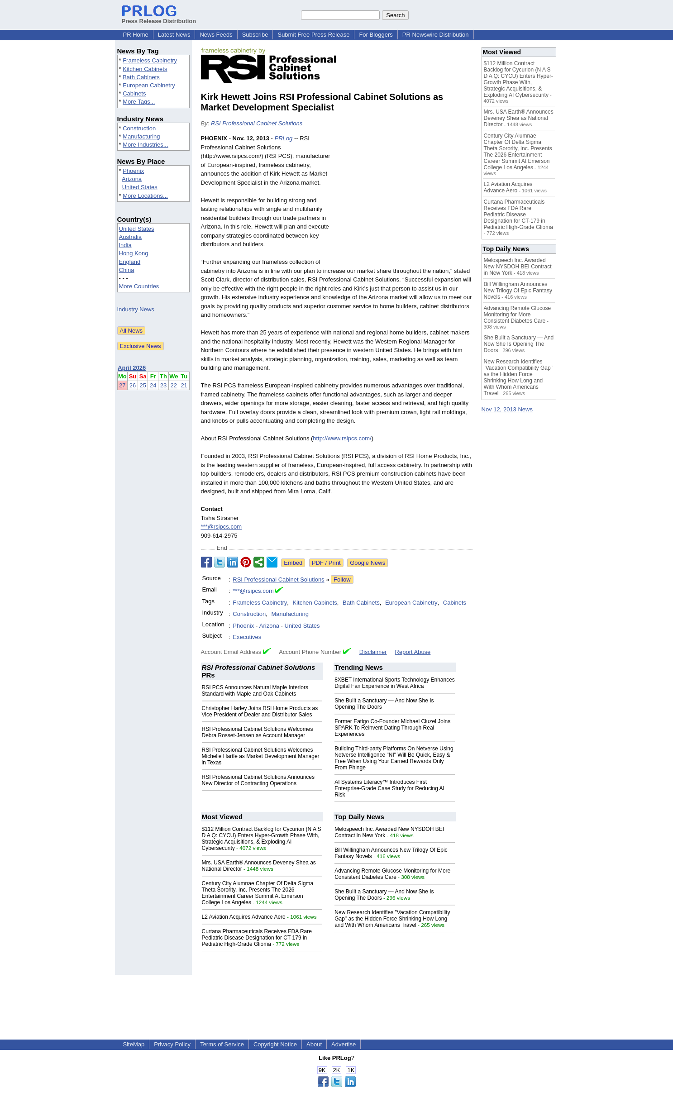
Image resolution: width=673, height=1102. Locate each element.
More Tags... (139, 101)
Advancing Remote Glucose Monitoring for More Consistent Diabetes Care (392, 874)
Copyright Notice (275, 1044)
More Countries (139, 286)
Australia (130, 237)
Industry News (135, 309)
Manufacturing (141, 136)
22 (174, 385)
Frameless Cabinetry (150, 60)
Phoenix (133, 170)
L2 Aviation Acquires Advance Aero (244, 917)
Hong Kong (133, 253)
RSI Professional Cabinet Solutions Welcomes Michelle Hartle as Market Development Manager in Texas (261, 756)
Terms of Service (222, 1044)
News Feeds (216, 34)
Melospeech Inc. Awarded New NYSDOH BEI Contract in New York (518, 266)
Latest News (174, 34)
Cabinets (134, 93)
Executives (247, 637)
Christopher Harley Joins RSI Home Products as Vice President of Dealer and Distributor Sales (260, 711)
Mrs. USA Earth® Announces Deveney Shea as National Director (519, 118)
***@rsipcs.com (221, 526)
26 (132, 385)
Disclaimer (373, 652)
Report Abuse (413, 652)
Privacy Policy (172, 1044)
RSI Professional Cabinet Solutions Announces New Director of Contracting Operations (258, 780)
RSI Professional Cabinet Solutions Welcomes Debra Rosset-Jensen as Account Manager (257, 732)
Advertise (343, 1044)
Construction (139, 128)
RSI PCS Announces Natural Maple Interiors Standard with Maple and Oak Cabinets (255, 690)
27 (122, 385)
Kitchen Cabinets (145, 69)
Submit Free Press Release (313, 34)
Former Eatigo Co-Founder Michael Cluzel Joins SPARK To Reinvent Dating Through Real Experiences (392, 727)
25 (142, 385)
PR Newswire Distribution (435, 34)
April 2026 (132, 367)
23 (163, 385)
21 (184, 385)
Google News (367, 562)
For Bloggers (375, 34)
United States (140, 187)
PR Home (135, 34)
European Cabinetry (149, 85)
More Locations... (145, 195)
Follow (342, 579)
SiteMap (134, 1044)
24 (153, 385)
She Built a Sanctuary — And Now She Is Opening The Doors (519, 343)
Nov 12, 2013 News (507, 409)
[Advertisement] (405, 200)
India (125, 245)
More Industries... (145, 144)
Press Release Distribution (159, 17)
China (126, 270)
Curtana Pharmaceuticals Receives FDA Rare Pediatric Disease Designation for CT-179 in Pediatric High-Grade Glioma (257, 937)
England (130, 261)
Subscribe (255, 34)
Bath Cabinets (141, 77)
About (314, 1044)
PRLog (284, 138)
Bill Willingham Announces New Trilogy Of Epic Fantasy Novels (518, 290)
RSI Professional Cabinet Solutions (256, 123)
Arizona (132, 179)
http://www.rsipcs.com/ (342, 438)
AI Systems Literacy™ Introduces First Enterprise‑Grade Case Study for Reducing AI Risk (389, 788)
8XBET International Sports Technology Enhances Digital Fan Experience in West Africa (394, 683)
